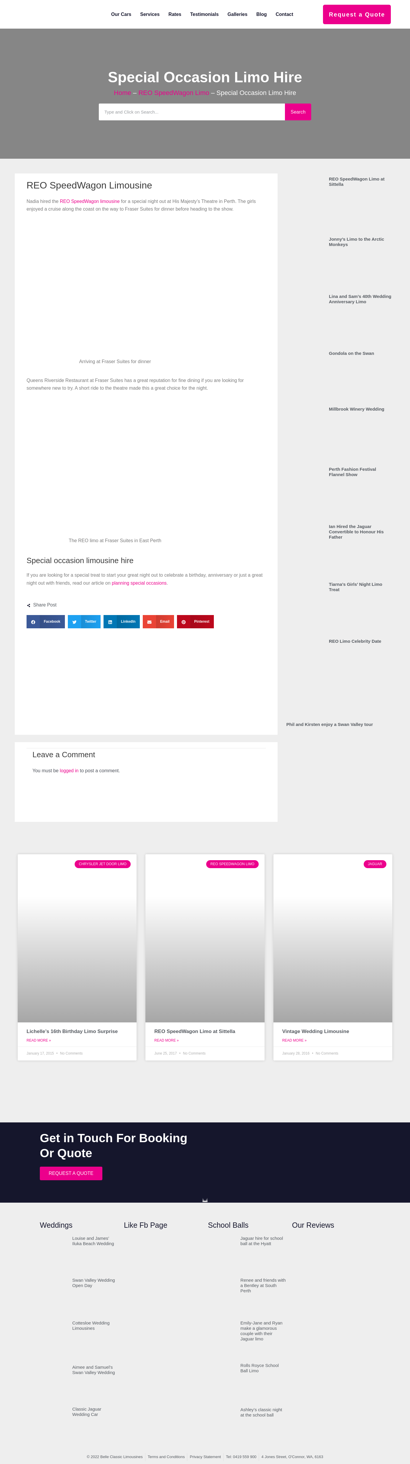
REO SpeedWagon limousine (90, 201)
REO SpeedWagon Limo (173, 92)
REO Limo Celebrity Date (355, 641)
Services (150, 14)
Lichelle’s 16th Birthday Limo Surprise (72, 1031)
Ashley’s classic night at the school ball (261, 1412)
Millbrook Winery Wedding (356, 409)
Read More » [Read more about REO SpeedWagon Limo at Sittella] (166, 1040)
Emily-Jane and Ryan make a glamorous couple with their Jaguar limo (261, 1330)
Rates (174, 14)
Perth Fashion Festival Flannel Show (352, 472)
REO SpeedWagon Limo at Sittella (194, 1031)
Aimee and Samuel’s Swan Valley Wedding (93, 1370)
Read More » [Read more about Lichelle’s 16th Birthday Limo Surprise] (39, 1040)
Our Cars (121, 14)
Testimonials (204, 14)
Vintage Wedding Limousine (315, 1031)
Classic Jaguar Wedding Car (86, 1411)
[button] (46, 621)
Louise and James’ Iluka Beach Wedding (93, 1241)
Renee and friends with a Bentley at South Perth (263, 1285)
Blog (261, 14)
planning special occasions (140, 583)
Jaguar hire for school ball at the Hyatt (261, 1241)
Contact (284, 14)
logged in (69, 770)
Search (298, 111)
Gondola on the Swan (351, 353)
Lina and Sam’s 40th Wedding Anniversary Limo (360, 299)
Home (122, 92)
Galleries (237, 14)
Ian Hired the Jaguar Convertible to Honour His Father (356, 532)
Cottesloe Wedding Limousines (90, 1325)
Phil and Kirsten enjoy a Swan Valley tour (329, 724)
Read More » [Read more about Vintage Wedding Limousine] (294, 1040)
